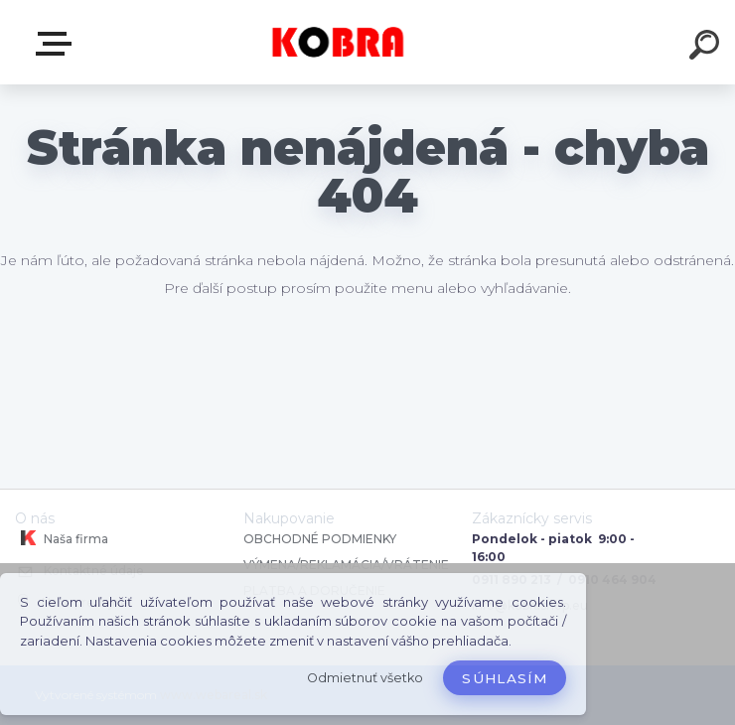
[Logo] (338, 42)
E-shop (57, 44)
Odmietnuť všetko (365, 677)
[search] (707, 48)
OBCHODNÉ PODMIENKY (319, 538)
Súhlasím (504, 678)
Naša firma (61, 538)
